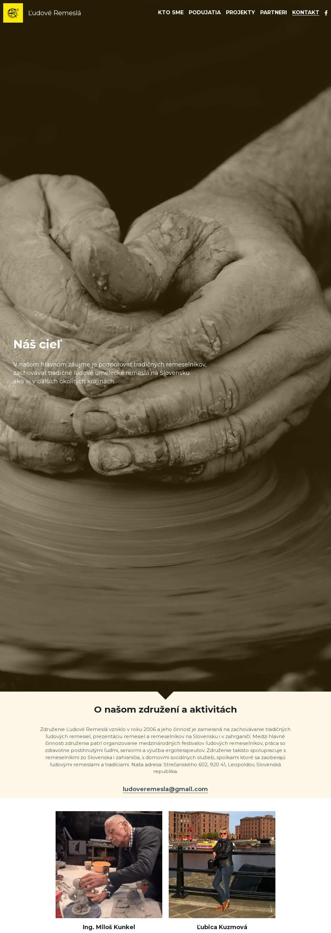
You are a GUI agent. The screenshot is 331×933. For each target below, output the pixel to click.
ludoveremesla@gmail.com (165, 789)
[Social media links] (326, 13)
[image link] (13, 12)
